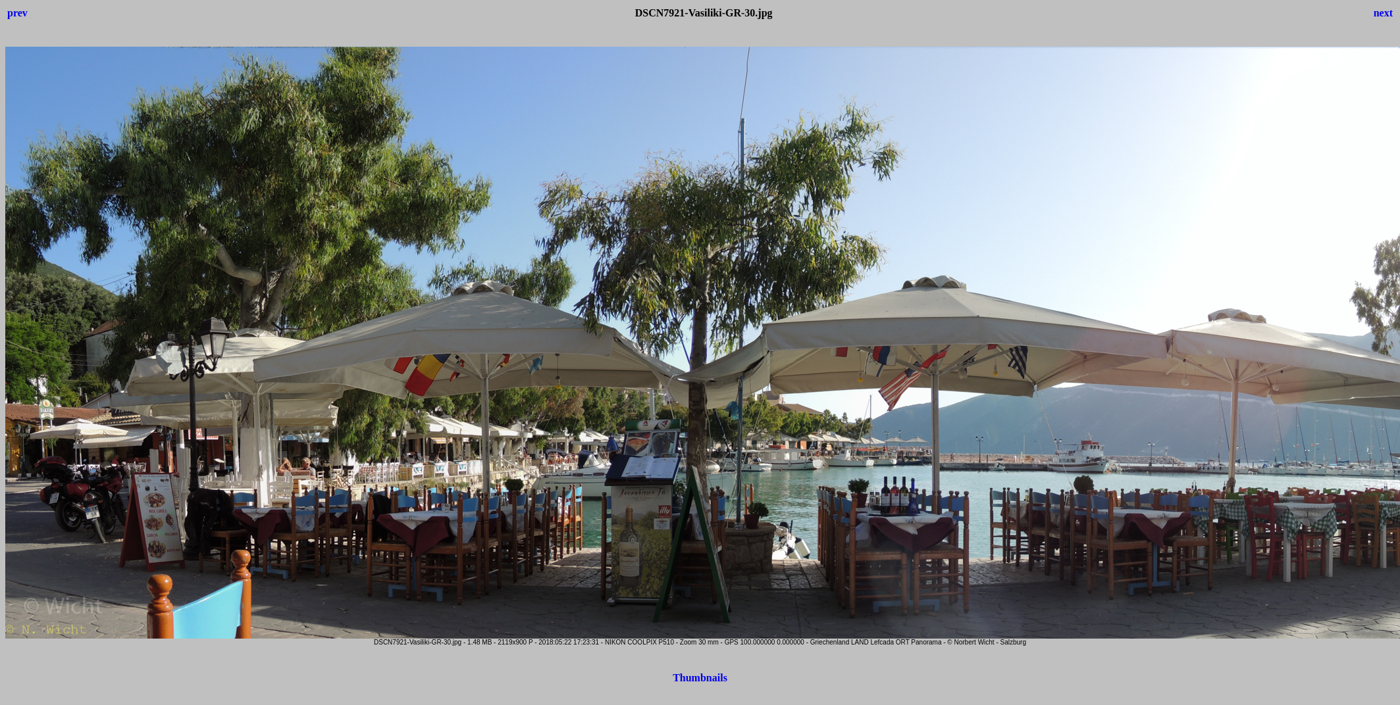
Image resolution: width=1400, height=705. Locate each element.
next (1383, 12)
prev (17, 12)
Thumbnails (700, 677)
